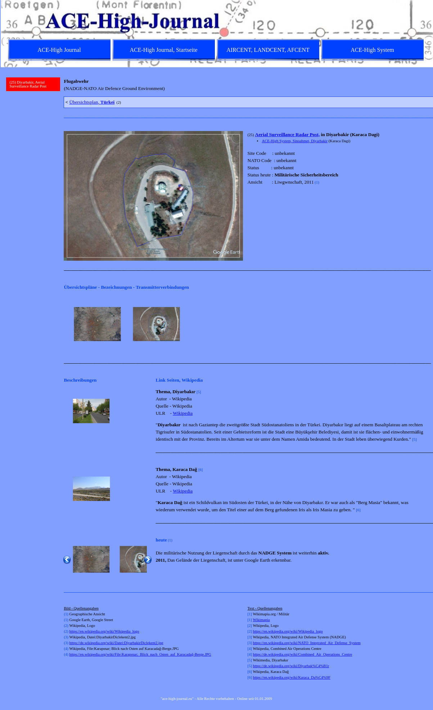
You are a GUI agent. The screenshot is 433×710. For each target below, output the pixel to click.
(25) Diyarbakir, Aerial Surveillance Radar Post (28, 84)
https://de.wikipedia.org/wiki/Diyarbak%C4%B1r (291, 666)
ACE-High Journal (59, 50)
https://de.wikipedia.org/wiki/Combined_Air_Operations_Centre (302, 654)
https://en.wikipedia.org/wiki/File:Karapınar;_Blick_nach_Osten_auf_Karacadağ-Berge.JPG (140, 654)
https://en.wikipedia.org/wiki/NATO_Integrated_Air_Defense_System (307, 643)
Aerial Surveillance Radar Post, (287, 134)
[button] (91, 411)
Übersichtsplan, (91, 102)
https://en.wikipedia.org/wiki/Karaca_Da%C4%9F (291, 677)
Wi (255, 620)
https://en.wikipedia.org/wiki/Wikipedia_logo (104, 631)
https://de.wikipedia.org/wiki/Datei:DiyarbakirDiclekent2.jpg (116, 643)
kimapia (263, 620)
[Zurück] (67, 324)
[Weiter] (423, 324)
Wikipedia (183, 413)
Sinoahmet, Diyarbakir (310, 141)
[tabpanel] (245, 85)
